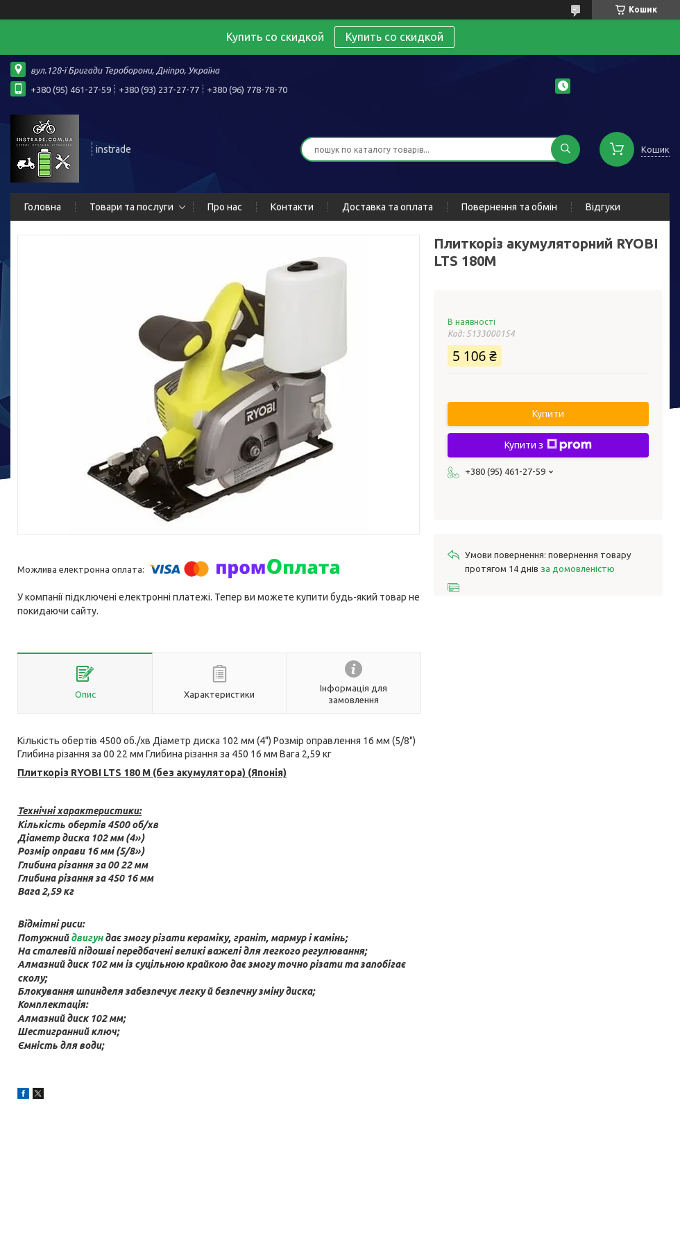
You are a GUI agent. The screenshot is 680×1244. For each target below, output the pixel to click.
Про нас (224, 207)
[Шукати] (565, 149)
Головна (42, 207)
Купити (548, 413)
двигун (87, 937)
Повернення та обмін (509, 207)
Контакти (292, 207)
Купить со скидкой (394, 37)
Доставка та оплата (387, 207)
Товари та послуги (131, 207)
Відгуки (603, 207)
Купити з (548, 445)
